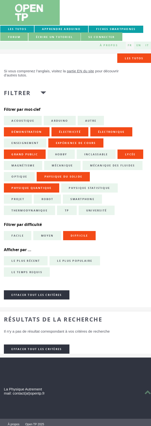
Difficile (79, 236)
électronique (111, 132)
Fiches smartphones (115, 29)
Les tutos (17, 29)
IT (147, 45)
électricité (70, 132)
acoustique (22, 121)
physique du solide (63, 177)
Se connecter (101, 37)
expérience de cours (76, 143)
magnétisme (22, 165)
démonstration (26, 132)
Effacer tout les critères (36, 295)
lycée (130, 154)
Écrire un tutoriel (54, 37)
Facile (17, 236)
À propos (109, 45)
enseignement (25, 143)
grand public (24, 154)
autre (90, 121)
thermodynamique (29, 210)
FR (130, 45)
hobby (61, 154)
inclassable (96, 154)
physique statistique (89, 188)
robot (47, 199)
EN (138, 45)
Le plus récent (25, 261)
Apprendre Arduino (61, 29)
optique (19, 177)
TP (67, 210)
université (96, 210)
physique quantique (31, 188)
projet (17, 199)
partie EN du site (80, 71)
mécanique (62, 165)
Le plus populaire (74, 261)
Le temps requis (26, 272)
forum (14, 37)
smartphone (82, 199)
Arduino (59, 121)
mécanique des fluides (112, 165)
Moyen (47, 236)
